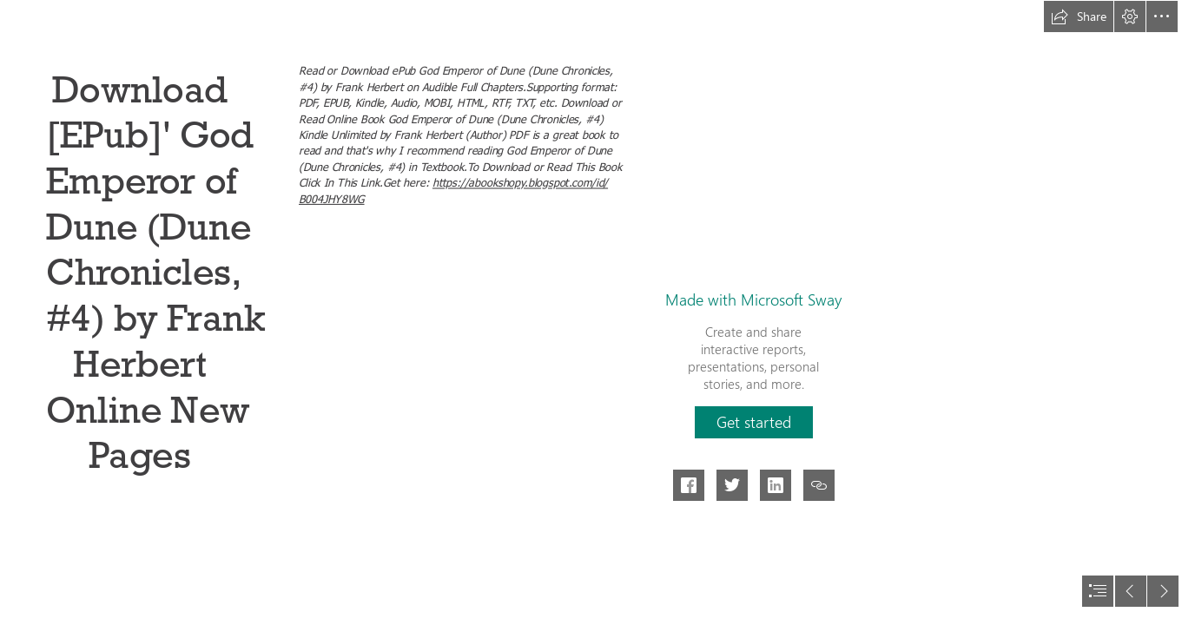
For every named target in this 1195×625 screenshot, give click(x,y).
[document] (597, 312)
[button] (1078, 16)
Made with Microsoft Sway (753, 299)
